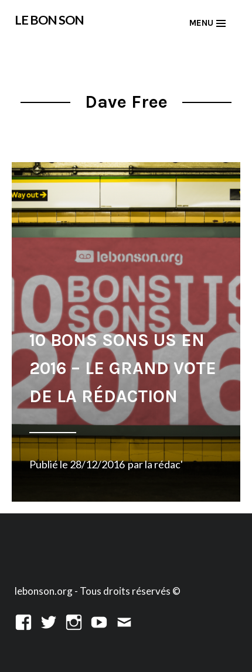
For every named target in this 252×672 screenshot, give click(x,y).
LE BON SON (49, 20)
